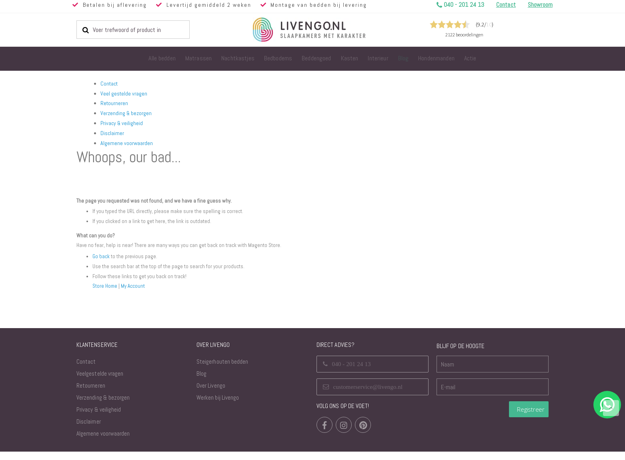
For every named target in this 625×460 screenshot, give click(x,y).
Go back (101, 265)
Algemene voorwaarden (126, 143)
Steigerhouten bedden (222, 370)
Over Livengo (210, 394)
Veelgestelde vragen (99, 382)
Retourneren (114, 103)
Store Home (105, 294)
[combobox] (133, 29)
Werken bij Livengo (217, 406)
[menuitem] (162, 59)
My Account (134, 294)
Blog (201, 382)
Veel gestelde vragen (123, 93)
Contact (109, 83)
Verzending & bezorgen (126, 113)
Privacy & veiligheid (121, 123)
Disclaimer (112, 133)
